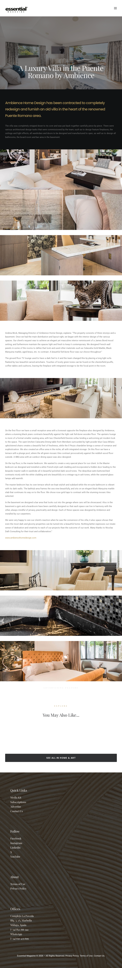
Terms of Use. (86, 955)
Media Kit (15, 797)
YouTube (15, 856)
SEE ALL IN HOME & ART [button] (61, 757)
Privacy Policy (18, 888)
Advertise (15, 806)
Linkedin (15, 847)
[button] (115, 8)
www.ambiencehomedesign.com (20, 537)
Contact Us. (99, 955)
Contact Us (16, 811)
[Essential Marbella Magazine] (16, 8)
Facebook (15, 838)
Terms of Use (17, 884)
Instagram (16, 843)
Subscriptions (18, 802)
